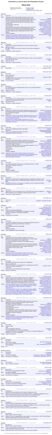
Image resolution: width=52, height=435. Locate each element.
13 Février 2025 (48, 188)
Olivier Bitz (9, 15)
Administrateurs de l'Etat (45, 344)
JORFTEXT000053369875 (22, 13)
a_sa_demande (48, 343)
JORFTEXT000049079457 (22, 274)
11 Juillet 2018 (48, 378)
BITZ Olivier (9, 339)
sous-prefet (48, 353)
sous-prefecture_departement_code (41, 356)
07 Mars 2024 (48, 259)
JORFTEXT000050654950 (22, 198)
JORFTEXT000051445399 (22, 175)
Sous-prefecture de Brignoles (12, 356)
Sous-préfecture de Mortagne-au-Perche (14, 385)
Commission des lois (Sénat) (12, 215)
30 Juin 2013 (48, 411)
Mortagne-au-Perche (46, 383)
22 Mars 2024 (48, 234)
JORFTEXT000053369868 (22, 42)
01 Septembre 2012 (47, 422)
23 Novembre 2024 (47, 198)
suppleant (49, 18)
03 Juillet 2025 (48, 160)
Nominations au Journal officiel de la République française (26, 1)
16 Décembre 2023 (47, 297)
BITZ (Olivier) (9, 362)
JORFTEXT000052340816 (22, 95)
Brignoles (49, 355)
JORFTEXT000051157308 (22, 188)
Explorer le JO (29, 9)
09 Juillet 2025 (48, 106)
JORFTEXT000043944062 (22, 350)
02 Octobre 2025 (47, 95)
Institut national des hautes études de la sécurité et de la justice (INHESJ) (21, 396)
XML (37, 10)
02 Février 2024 (48, 274)
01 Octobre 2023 (47, 322)
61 (50, 385)
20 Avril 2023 (48, 337)
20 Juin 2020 (48, 360)
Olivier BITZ (9, 68)
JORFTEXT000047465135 (22, 337)
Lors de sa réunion (10, 80)
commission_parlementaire (45, 22)
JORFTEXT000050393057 (22, 205)
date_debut (42, 341)
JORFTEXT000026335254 (22, 422)
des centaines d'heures (14, 433)
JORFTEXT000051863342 (22, 106)
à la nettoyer (45, 433)
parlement (42, 19)
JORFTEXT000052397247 (22, 84)
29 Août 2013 (48, 400)
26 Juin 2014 (48, 389)
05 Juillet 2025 (48, 136)
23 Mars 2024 (48, 219)
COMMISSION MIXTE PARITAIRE (14, 133)
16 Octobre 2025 (47, 84)
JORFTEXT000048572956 (22, 297)
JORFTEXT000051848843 (22, 136)
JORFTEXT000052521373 (22, 71)
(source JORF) (32, 13)
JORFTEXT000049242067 (22, 259)
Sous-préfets (48, 363)
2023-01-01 (48, 341)
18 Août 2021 (48, 350)
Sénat (49, 48)
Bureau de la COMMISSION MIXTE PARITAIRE (17, 131)
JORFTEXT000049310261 (22, 234)
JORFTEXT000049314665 (22, 219)
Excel (40, 10)
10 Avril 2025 (48, 175)
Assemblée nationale (46, 200)
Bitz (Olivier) (9, 391)
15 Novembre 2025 (47, 66)
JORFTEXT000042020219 (22, 360)
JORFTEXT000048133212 (22, 322)
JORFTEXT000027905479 (22, 400)
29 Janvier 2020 (48, 367)
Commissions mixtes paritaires (12, 171)
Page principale (30, 8)
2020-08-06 (48, 362)
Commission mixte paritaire (47, 20)
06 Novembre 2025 (47, 71)
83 (50, 356)
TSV (31, 10)
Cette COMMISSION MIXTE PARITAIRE (15, 230)
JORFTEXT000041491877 (22, 367)
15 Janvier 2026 (48, 13)
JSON (34, 10)
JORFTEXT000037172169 (22, 378)
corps (38, 344)
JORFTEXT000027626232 (22, 411)
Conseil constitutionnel (11, 334)
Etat (6, 346)
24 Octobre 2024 (47, 205)
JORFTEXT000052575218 (22, 66)
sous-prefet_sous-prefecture (40, 355)
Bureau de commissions (11, 270)
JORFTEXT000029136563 (22, 389)
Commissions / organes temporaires (13, 51)
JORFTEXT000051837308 (22, 160)
